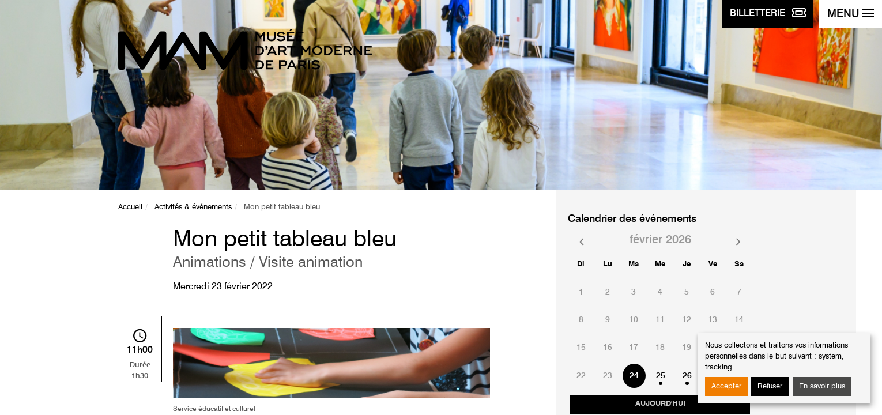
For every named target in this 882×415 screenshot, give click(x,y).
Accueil (130, 207)
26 (687, 376)
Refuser (769, 386)
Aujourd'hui (660, 404)
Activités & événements (193, 207)
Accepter (726, 386)
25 (660, 376)
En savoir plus (822, 386)
